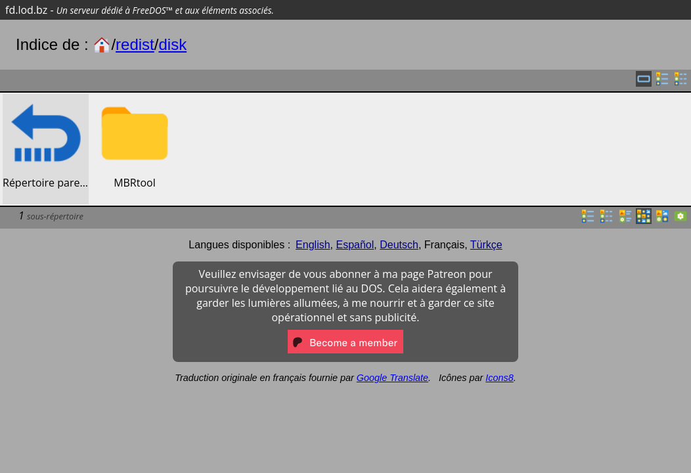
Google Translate (392, 377)
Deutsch (399, 244)
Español (355, 244)
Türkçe (486, 244)
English (313, 244)
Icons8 (499, 377)
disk (172, 44)
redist (135, 44)
